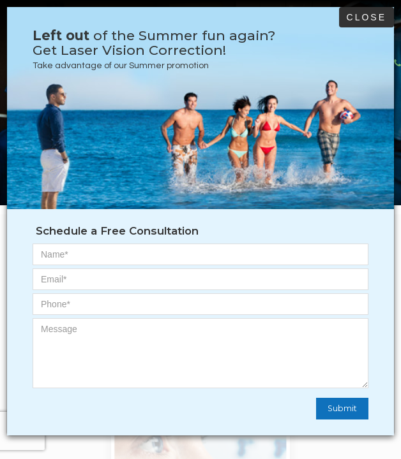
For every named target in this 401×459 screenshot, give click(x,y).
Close (366, 17)
